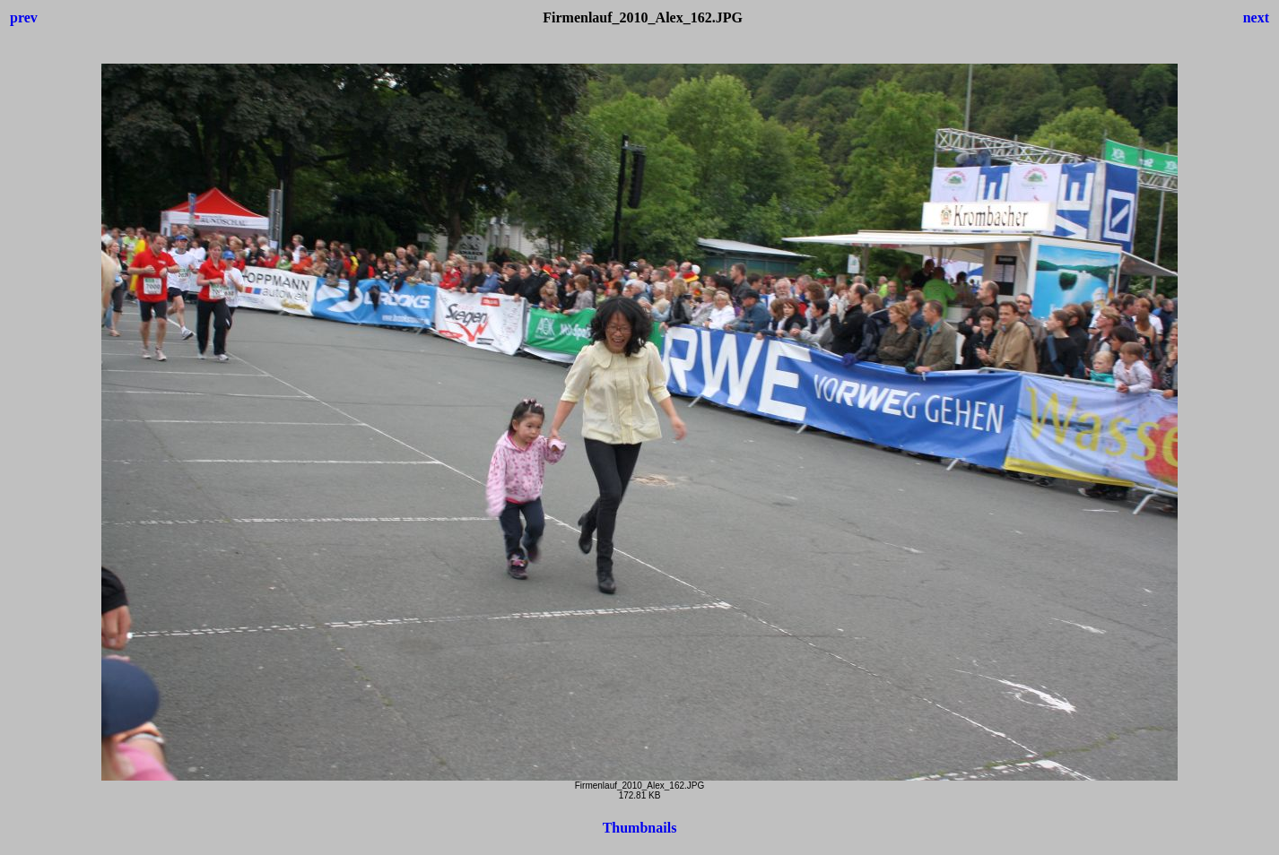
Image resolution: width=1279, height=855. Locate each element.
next (1256, 17)
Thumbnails (640, 827)
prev (24, 17)
